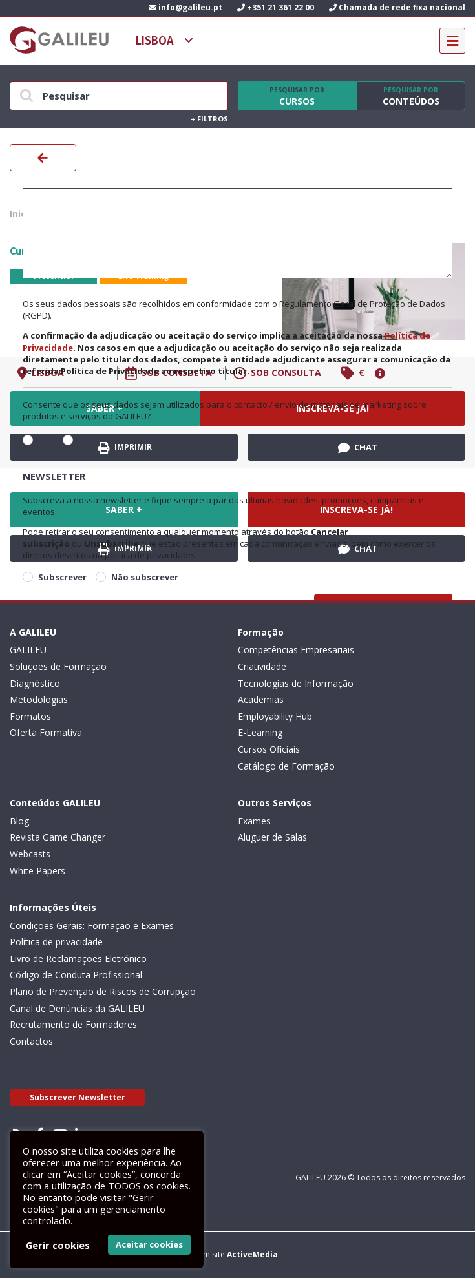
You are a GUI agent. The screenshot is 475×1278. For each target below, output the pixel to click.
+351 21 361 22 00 (275, 7)
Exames (254, 821)
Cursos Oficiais (269, 749)
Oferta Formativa (46, 732)
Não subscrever (144, 577)
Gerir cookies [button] (58, 1245)
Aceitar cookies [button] (149, 1244)
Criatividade (262, 666)
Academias (261, 699)
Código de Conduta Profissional (76, 975)
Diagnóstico (35, 683)
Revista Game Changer (57, 837)
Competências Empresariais (296, 650)
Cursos (297, 96)
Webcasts (30, 854)
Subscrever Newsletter (77, 1097)
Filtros (209, 118)
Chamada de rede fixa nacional (397, 7)
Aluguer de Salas (272, 837)
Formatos (30, 716)
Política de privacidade (56, 942)
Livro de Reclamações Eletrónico (78, 958)
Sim (46, 439)
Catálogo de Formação (286, 766)
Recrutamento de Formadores (73, 1024)
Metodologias (39, 699)
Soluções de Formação (58, 666)
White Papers (37, 870)
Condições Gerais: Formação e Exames (92, 925)
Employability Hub (275, 716)
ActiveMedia (252, 1254)
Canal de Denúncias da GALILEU (77, 1008)
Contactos (31, 1041)
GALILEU (28, 650)
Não (87, 439)
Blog (19, 821)
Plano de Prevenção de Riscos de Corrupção (103, 991)
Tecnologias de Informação (296, 683)
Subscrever (62, 577)
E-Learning (260, 732)
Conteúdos (411, 96)
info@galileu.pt (185, 7)
